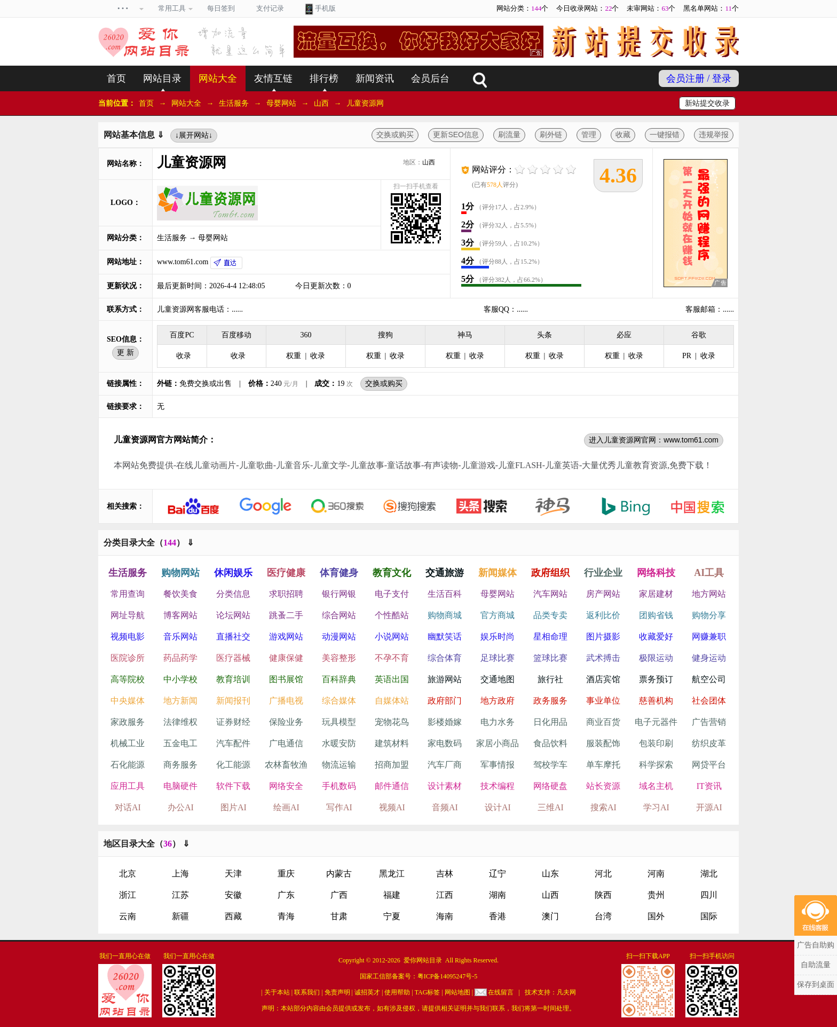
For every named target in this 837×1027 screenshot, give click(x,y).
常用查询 (127, 593)
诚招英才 (367, 992)
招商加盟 (392, 764)
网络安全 (286, 786)
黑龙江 (392, 873)
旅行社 (550, 679)
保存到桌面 (815, 985)
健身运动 (709, 657)
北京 (127, 873)
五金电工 (180, 743)
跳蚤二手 (286, 615)
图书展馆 (286, 679)
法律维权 (180, 721)
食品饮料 (550, 743)
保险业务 (286, 721)
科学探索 (656, 764)
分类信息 (233, 593)
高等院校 (127, 679)
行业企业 (603, 572)
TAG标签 (427, 992)
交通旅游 (444, 572)
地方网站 (709, 593)
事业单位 (603, 700)
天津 (233, 873)
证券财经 (233, 721)
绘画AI (286, 807)
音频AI (445, 807)
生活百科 (445, 593)
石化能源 (127, 764)
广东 (286, 894)
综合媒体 (339, 700)
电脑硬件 (180, 786)
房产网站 (603, 593)
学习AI (656, 807)
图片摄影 (603, 636)
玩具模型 (339, 721)
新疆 (180, 916)
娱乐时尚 (497, 636)
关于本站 (277, 992)
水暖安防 (339, 743)
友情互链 (273, 78)
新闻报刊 (233, 700)
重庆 (286, 873)
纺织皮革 (709, 743)
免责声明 (337, 992)
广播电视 (286, 700)
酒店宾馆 (603, 679)
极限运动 (656, 657)
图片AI (233, 807)
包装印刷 (656, 743)
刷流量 (509, 134)
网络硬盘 (550, 786)
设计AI (498, 807)
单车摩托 (603, 764)
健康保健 (286, 657)
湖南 (497, 894)
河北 (603, 873)
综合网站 (339, 615)
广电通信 (286, 743)
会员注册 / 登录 (698, 78)
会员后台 (430, 78)
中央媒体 (127, 700)
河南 (656, 873)
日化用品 (550, 721)
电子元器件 (656, 721)
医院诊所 (127, 657)
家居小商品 (497, 743)
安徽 (233, 894)
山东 (550, 873)
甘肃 (339, 916)
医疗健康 (286, 572)
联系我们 (307, 992)
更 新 (125, 352)
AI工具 (709, 572)
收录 (183, 356)
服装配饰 (603, 743)
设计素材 (445, 786)
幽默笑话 (445, 636)
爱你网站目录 (423, 960)
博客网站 (180, 615)
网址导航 (127, 615)
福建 (391, 894)
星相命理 (550, 636)
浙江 (127, 894)
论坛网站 (233, 615)
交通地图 (497, 679)
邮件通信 (392, 786)
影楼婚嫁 (445, 721)
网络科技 (656, 572)
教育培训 (233, 679)
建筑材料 (392, 743)
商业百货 (603, 721)
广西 (339, 894)
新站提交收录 (707, 103)
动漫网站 (339, 636)
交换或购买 (395, 134)
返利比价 (603, 615)
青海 (286, 916)
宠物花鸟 (392, 721)
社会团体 (709, 700)
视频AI (392, 807)
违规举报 (714, 134)
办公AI (181, 807)
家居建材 (656, 593)
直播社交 (233, 636)
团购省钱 (656, 615)
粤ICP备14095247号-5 (447, 976)
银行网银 (339, 593)
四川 (708, 894)
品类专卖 (550, 615)
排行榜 (324, 78)
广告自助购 (815, 945)
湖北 (708, 873)
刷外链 (551, 134)
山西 (321, 103)
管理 (588, 134)
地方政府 (497, 700)
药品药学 (180, 657)
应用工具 (127, 786)
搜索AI (603, 807)
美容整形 (339, 657)
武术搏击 (603, 657)
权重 (293, 356)
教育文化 (392, 572)
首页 (116, 78)
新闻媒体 (497, 572)
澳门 (550, 916)
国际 (708, 916)
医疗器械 (233, 657)
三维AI (551, 807)
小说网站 (392, 636)
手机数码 (339, 786)
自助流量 (816, 965)
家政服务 (127, 721)
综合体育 (445, 657)
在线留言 (501, 992)
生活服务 (234, 103)
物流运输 (339, 764)
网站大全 (218, 78)
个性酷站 (392, 615)
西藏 (233, 916)
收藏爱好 (656, 636)
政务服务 (550, 700)
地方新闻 (180, 700)
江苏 (180, 894)
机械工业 (127, 743)
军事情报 (497, 764)
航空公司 (709, 679)
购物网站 (180, 572)
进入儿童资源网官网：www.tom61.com (653, 440)
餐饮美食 (180, 593)
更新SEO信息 (456, 134)
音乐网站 (180, 636)
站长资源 (603, 786)
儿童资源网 (365, 103)
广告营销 (709, 721)
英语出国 (392, 679)
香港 (497, 916)
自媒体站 (392, 700)
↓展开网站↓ (193, 135)
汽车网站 (550, 593)
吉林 (444, 873)
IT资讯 (709, 786)
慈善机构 (656, 700)
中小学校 (180, 679)
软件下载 (233, 786)
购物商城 (445, 615)
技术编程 (497, 786)
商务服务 (180, 764)
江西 (444, 894)
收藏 (622, 134)
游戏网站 (286, 636)
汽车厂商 (445, 764)
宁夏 (391, 916)
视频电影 (127, 636)
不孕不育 (392, 657)
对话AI (128, 807)
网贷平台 (709, 764)
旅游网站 (445, 679)
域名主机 (656, 786)
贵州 (656, 894)
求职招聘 (286, 593)
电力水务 (497, 721)
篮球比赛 (550, 657)
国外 (656, 916)
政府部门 (445, 700)
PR (686, 356)
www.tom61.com (199, 262)
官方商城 (497, 615)
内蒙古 (339, 873)
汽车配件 (233, 743)
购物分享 (709, 615)
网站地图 (457, 992)
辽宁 (497, 873)
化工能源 (233, 764)
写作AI (339, 807)
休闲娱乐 (233, 572)
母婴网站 (281, 103)
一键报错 (665, 134)
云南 (127, 916)
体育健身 (339, 572)
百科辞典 (339, 679)
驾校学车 (550, 764)
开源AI (709, 807)
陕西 (603, 894)
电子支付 (392, 593)
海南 (444, 916)
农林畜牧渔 (286, 764)
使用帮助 (397, 992)
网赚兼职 (709, 636)
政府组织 (550, 572)
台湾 (603, 916)
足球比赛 (497, 657)
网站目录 (162, 78)
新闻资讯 (375, 78)
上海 (180, 873)
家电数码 (445, 743)
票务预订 (656, 679)
